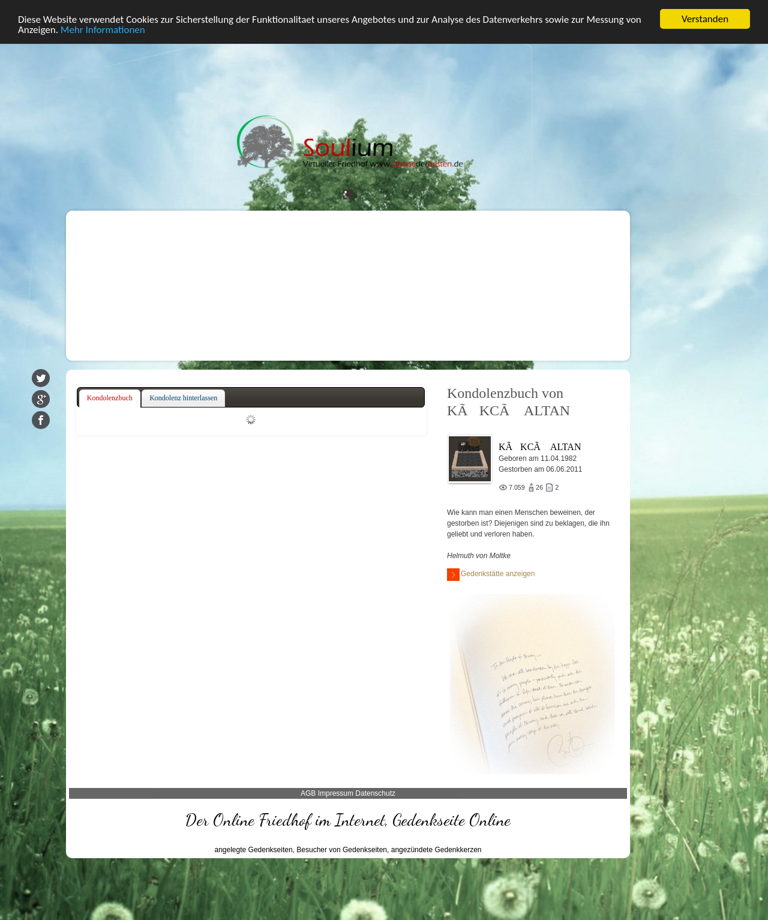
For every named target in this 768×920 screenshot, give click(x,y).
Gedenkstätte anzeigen (491, 574)
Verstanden (705, 19)
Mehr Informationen (103, 29)
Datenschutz (375, 793)
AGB (308, 793)
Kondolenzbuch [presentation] (110, 398)
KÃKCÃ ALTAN (540, 447)
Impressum (335, 793)
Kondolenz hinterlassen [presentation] (183, 398)
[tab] (109, 398)
